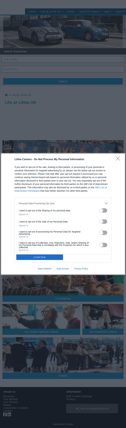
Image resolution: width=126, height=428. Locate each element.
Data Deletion (45, 268)
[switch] (103, 210)
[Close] (119, 159)
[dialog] (63, 214)
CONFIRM (40, 257)
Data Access (63, 268)
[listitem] (63, 203)
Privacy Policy (81, 268)
